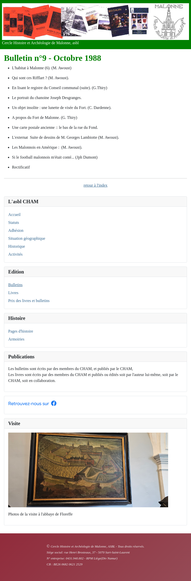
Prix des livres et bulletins (28, 301)
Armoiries (16, 339)
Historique (16, 246)
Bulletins (15, 285)
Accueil (14, 214)
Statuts (13, 222)
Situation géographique (26, 238)
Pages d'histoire (20, 331)
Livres (13, 293)
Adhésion (15, 230)
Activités (15, 254)
